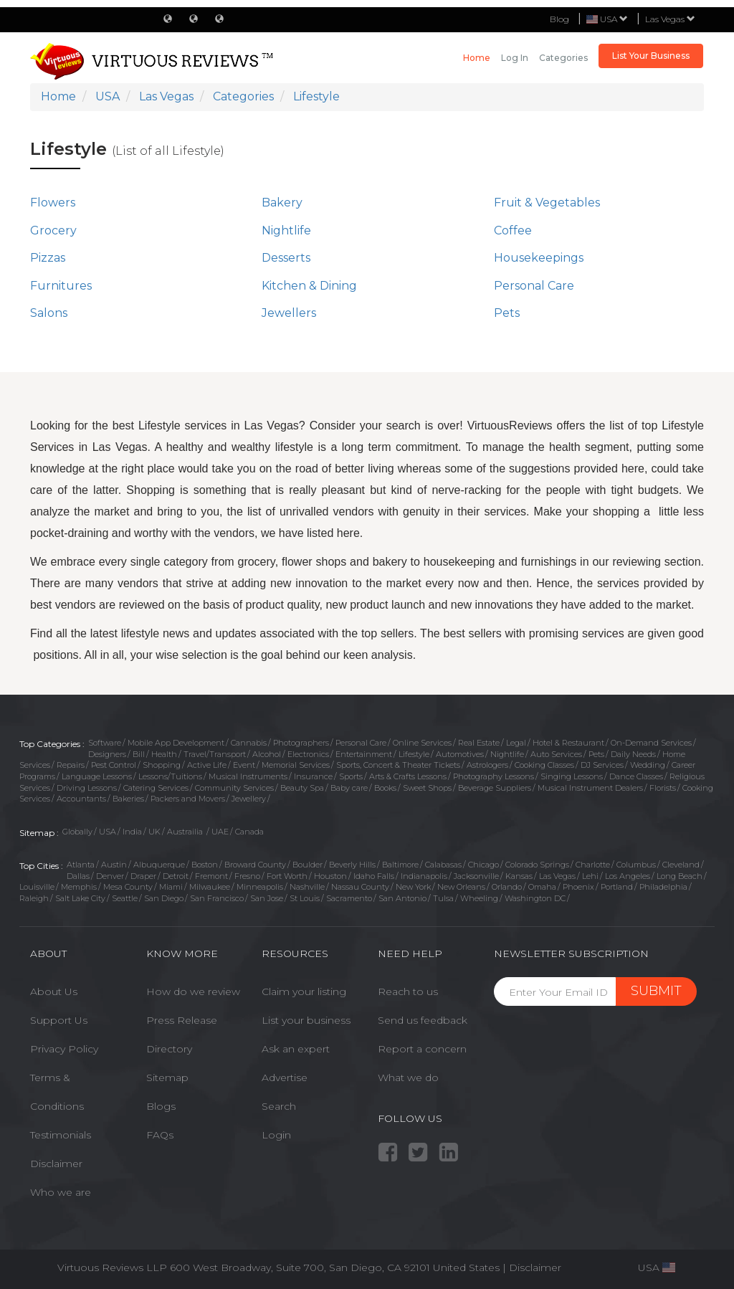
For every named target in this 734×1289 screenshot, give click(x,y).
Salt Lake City (80, 898)
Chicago (483, 865)
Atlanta (81, 865)
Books (385, 788)
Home (476, 57)
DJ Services (602, 765)
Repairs (71, 765)
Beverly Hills (352, 865)
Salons (48, 313)
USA (107, 832)
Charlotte (593, 865)
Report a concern (422, 1048)
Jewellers (289, 313)
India (132, 832)
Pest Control (113, 765)
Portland (617, 887)
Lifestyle (414, 754)
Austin (114, 865)
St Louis (305, 898)
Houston (330, 876)
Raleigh (34, 898)
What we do (408, 1077)
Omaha (542, 887)
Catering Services (156, 788)
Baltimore (400, 865)
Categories (563, 57)
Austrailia (186, 832)
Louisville (36, 887)
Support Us (58, 1020)
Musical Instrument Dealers (590, 788)
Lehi (590, 876)
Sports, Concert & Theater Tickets (398, 765)
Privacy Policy (64, 1048)
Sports (351, 776)
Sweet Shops (427, 788)
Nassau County (360, 887)
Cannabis (249, 743)
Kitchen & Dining (309, 285)
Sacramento (349, 898)
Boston (204, 865)
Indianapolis (424, 876)
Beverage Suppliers (494, 788)
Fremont (211, 876)
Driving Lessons (87, 788)
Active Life (207, 765)
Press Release (181, 1020)
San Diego (164, 898)
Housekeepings (538, 258)
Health (164, 754)
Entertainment (363, 754)
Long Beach (679, 876)
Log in (514, 57)
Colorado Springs (537, 865)
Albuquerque (159, 865)
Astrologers (487, 765)
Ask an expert (296, 1048)
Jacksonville (476, 876)
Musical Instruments (248, 776)
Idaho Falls (373, 876)
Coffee (513, 230)
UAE (220, 832)
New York (413, 887)
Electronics (308, 754)
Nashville (307, 887)
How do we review (193, 991)
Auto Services (556, 754)
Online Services (422, 743)
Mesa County (128, 887)
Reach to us (408, 991)
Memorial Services (296, 765)
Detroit (176, 876)
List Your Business (651, 55)
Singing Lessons (571, 776)
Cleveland (681, 865)
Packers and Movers (188, 799)
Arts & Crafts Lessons (408, 776)
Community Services (234, 788)
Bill (139, 754)
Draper (143, 876)
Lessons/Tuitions (170, 776)
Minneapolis (260, 887)
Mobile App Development (176, 743)
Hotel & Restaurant (568, 743)
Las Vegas (670, 19)
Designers (107, 754)
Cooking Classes (544, 765)
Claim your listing (304, 991)
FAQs (159, 1134)
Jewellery (249, 799)
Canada (249, 832)
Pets (507, 313)
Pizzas (47, 258)
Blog (559, 19)
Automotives (460, 754)
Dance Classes (636, 776)
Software (104, 743)
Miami (171, 887)
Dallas (78, 876)
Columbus (636, 865)
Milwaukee (209, 887)
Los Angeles (627, 876)
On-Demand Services (651, 743)
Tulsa (443, 898)
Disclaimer (56, 1163)
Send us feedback (422, 1020)
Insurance (313, 776)
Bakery (282, 202)
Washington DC (535, 898)
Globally (77, 832)
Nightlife (286, 230)
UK (154, 832)
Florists (662, 788)
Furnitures (61, 285)
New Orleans (461, 887)
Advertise (285, 1077)
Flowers (52, 202)
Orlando (507, 887)
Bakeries (128, 799)
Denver (110, 876)
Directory (169, 1048)
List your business (306, 1020)
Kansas (519, 876)
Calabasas (443, 865)
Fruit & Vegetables (547, 202)
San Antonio (402, 898)
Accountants (81, 799)
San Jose (266, 898)
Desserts (286, 258)
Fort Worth (287, 876)
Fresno (247, 876)
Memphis (79, 887)
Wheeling (479, 898)
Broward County (255, 865)
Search (279, 1106)
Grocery (53, 230)
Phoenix (578, 887)
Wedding (647, 765)
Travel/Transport (215, 754)
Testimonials (60, 1134)
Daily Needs (633, 754)
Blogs (161, 1106)
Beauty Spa (302, 788)
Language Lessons (97, 776)
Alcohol (266, 754)
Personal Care (534, 285)
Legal (516, 743)
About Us (53, 991)
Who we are (60, 1192)
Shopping (162, 765)
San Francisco (217, 898)
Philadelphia (663, 887)
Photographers (301, 743)
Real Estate (479, 743)
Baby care (349, 788)
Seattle (125, 898)
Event (244, 765)
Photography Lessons (493, 776)
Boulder (307, 865)
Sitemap (167, 1077)
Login (276, 1134)
